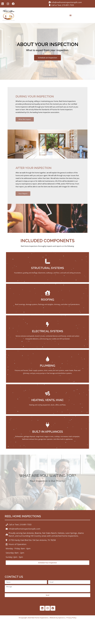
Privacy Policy (71, 618)
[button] (70, 15)
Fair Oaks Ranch (49, 533)
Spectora (61, 618)
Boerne (38, 533)
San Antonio (28, 533)
